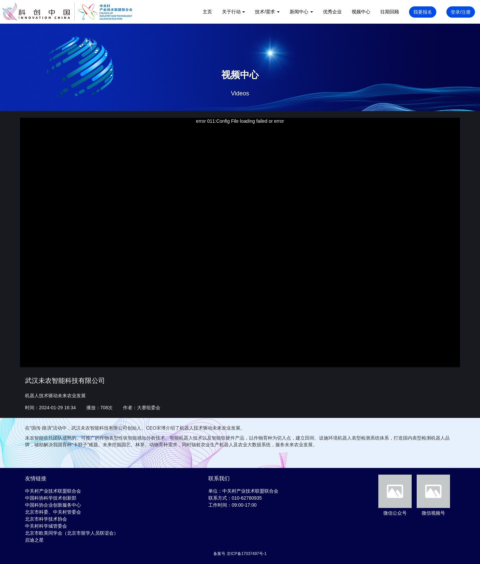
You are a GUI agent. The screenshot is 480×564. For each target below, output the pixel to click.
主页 (207, 11)
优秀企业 (332, 11)
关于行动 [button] (233, 11)
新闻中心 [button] (301, 11)
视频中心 (361, 11)
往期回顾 (389, 11)
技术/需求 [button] (267, 11)
